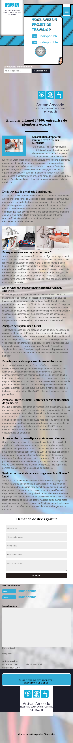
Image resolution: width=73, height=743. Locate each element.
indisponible (49, 36)
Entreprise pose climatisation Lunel (11, 666)
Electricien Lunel (34, 664)
